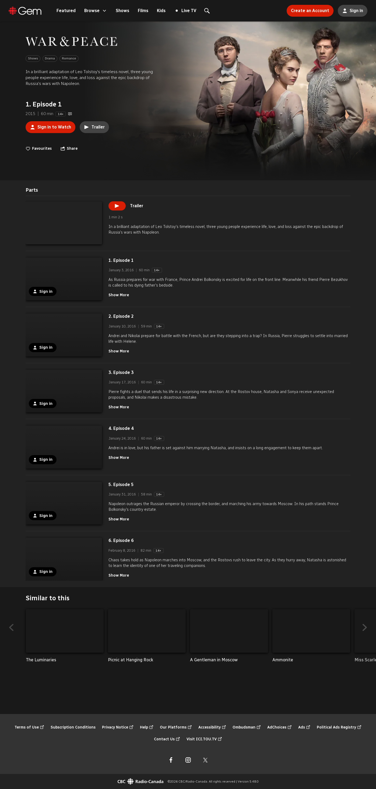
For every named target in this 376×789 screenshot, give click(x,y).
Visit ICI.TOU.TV (204, 739)
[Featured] (25, 11)
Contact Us (167, 739)
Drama (50, 58)
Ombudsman (247, 727)
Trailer (94, 127)
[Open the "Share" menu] (69, 148)
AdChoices (279, 727)
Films (143, 10)
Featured (66, 10)
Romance (69, 58)
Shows (122, 10)
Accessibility (212, 727)
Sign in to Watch (48, 125)
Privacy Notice (117, 727)
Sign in (350, 9)
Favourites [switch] (39, 148)
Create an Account (308, 9)
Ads (304, 727)
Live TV (186, 10)
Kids (161, 10)
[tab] (32, 190)
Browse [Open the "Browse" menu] (95, 10)
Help (146, 727)
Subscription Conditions (73, 727)
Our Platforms (176, 727)
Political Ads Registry (339, 727)
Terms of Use (29, 727)
